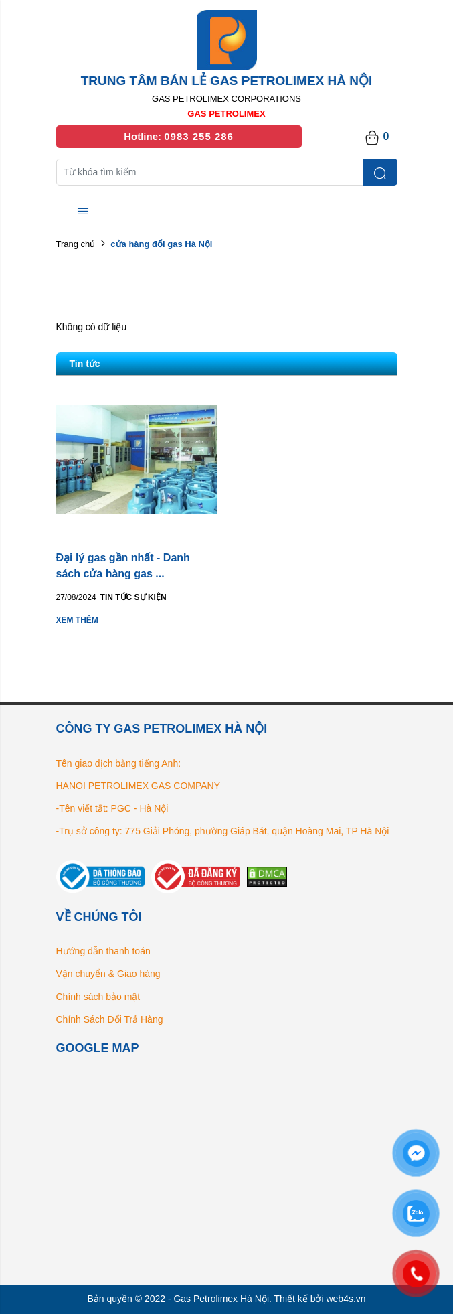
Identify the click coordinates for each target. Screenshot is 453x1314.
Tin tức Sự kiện (133, 597)
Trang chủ (76, 244)
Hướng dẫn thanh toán (103, 951)
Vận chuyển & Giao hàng (108, 973)
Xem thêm (77, 620)
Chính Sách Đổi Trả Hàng (109, 1019)
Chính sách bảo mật (98, 996)
